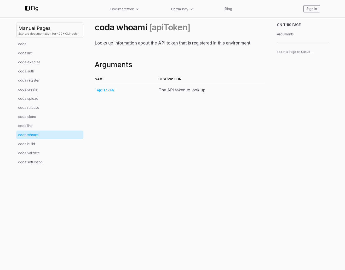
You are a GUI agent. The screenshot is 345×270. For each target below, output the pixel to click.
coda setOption (30, 162)
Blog (228, 9)
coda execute (29, 62)
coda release (28, 107)
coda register (29, 80)
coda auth (26, 71)
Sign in (311, 9)
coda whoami (28, 135)
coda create (28, 89)
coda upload (28, 98)
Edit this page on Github (295, 52)
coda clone (27, 117)
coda (22, 44)
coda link (25, 126)
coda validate (29, 153)
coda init (25, 53)
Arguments (285, 34)
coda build (26, 144)
